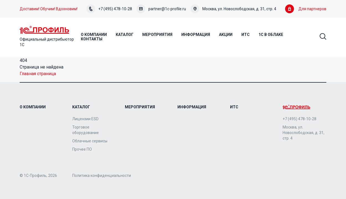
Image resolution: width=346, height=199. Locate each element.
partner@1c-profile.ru (161, 8)
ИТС (234, 107)
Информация (191, 107)
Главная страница (38, 73)
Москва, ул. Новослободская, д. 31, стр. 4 (233, 8)
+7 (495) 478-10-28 (109, 8)
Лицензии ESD (85, 119)
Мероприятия (140, 107)
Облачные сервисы (89, 141)
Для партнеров (305, 9)
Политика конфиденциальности (101, 175)
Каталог (81, 107)
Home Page (44, 30)
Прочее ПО (82, 149)
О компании (33, 107)
